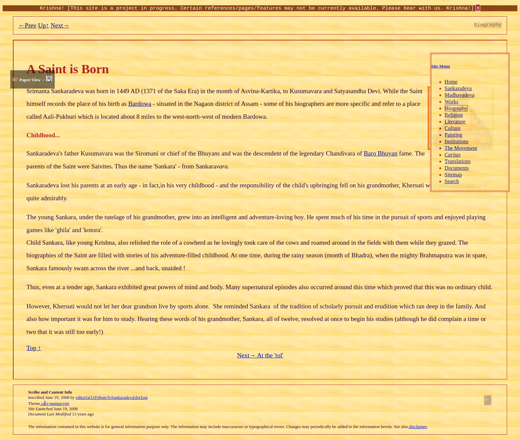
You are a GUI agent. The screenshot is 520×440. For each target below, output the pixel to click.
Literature (455, 121)
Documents (457, 168)
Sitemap (453, 174)
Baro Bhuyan (381, 153)
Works (451, 101)
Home (451, 82)
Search (452, 181)
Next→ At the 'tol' (260, 355)
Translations (458, 161)
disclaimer (417, 426)
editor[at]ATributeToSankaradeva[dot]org (111, 397)
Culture (453, 128)
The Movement (461, 148)
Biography (456, 108)
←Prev (27, 25)
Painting (453, 135)
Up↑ (43, 25)
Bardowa (139, 103)
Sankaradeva (458, 88)
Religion (454, 115)
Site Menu (440, 66)
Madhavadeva (460, 95)
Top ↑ (34, 348)
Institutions (457, 141)
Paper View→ (32, 79)
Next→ (60, 25)
